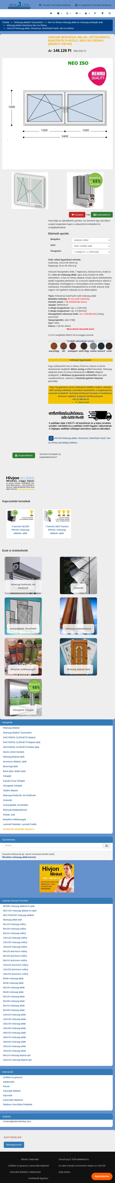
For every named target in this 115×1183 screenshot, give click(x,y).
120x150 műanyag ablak (14, 1019)
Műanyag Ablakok (11, 728)
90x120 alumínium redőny (15, 951)
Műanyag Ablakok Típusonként (17, 732)
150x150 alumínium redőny (15, 974)
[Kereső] (107, 846)
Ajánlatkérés (101, 1176)
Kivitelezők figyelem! (38, 1178)
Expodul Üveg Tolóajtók (14, 781)
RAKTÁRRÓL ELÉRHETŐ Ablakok (19, 737)
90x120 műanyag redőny (14, 924)
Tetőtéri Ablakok (10, 790)
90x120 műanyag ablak (14, 996)
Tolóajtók (7, 776)
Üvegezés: (56, 251)
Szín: (53, 245)
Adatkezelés (8, 1082)
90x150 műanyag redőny (14, 929)
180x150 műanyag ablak (14, 1033)
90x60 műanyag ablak (13, 992)
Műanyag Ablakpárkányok (15, 810)
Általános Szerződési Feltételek (17, 1104)
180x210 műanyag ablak (14, 1037)
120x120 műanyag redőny (15, 938)
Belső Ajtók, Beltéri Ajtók (14, 771)
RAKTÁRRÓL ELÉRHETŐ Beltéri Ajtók (21, 747)
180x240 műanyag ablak (14, 1042)
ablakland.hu (83, 1159)
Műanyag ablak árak (12, 919)
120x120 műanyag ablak (14, 1014)
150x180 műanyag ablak (14, 1028)
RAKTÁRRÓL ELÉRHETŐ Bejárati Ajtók (21, 742)
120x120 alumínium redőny (15, 965)
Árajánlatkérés (101, 214)
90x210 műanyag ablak (14, 1005)
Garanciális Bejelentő (13, 1100)
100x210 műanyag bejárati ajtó (17, 1060)
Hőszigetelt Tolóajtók (12, 785)
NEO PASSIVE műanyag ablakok (18, 915)
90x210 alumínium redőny (15, 960)
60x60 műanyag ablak (13, 978)
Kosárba (77, 214)
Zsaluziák (7, 800)
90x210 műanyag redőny (14, 933)
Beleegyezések (14, 1144)
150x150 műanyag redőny (15, 947)
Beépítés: (55, 239)
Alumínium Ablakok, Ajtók (15, 761)
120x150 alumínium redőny (15, 969)
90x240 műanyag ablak (14, 1010)
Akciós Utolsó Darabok (13, 752)
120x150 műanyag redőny (15, 942)
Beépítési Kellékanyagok (14, 819)
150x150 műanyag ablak (14, 1023)
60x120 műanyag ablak (14, 987)
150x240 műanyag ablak (14, 1051)
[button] (59, 13)
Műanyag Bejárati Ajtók (13, 757)
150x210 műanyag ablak (14, 1046)
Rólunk (6, 1086)
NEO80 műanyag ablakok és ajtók (19, 906)
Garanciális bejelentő (39, 1165)
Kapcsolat (7, 1095)
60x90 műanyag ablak (13, 983)
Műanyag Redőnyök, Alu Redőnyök (19, 795)
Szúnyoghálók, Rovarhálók (15, 805)
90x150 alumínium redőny (15, 956)
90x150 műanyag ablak (14, 1001)
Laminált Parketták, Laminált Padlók (19, 824)
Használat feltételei (12, 1091)
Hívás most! (82, 402)
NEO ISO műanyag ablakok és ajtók (20, 910)
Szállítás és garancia (12, 1077)
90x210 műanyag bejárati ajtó (17, 1055)
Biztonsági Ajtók (10, 766)
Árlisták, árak (9, 814)
